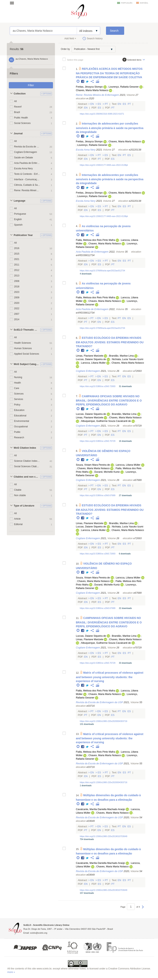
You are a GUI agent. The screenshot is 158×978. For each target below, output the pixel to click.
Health (17, 382)
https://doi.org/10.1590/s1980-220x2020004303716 (103, 721)
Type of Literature (24, 505)
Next (142, 908)
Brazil (17, 112)
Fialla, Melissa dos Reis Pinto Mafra (95, 240)
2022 (16, 308)
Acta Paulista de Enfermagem (27, 163)
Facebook (82, 81)
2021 (16, 259)
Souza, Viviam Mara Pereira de (93, 464)
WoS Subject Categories (26, 364)
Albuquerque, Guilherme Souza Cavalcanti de (106, 421)
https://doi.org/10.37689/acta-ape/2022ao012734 (102, 270)
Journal (18, 133)
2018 (16, 286)
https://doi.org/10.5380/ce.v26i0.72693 (97, 386)
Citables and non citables (26, 476)
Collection (20, 93)
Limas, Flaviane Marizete (89, 355)
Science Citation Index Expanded (27, 461)
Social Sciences (22, 123)
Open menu (13, 3)
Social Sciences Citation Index (27, 466)
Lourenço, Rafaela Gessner (124, 86)
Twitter (87, 81)
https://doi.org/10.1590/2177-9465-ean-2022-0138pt (104, 165)
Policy (17, 404)
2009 (16, 297)
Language (19, 200)
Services (18, 399)
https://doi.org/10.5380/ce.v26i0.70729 (97, 441)
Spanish (18, 224)
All (15, 101)
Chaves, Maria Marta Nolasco (92, 90)
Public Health (21, 117)
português (126, 3)
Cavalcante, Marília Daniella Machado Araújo (100, 809)
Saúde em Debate (23, 157)
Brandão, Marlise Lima (121, 355)
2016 (16, 248)
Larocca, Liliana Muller (93, 362)
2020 (16, 303)
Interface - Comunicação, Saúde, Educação (27, 179)
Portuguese (20, 213)
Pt (106, 104)
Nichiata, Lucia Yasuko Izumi (127, 359)
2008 (16, 281)
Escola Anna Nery (23, 168)
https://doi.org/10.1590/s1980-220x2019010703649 (103, 836)
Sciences (19, 393)
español (144, 3)
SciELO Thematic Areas (26, 329)
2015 (16, 253)
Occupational (21, 426)
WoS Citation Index (25, 447)
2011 (16, 264)
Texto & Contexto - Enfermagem (27, 174)
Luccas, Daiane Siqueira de (91, 359)
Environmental (21, 421)
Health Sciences (22, 343)
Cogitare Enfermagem (25, 152)
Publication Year (23, 235)
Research (19, 437)
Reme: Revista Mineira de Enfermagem (27, 190)
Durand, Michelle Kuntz (107, 472)
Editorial (18, 524)
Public (17, 432)
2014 (16, 319)
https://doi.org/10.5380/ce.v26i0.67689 (97, 495)
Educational (20, 415)
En (92, 104)
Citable (17, 490)
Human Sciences (23, 348)
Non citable (20, 495)
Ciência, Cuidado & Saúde (27, 185)
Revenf (18, 106)
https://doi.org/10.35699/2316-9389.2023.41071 (102, 114)
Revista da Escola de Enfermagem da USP (27, 146)
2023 (16, 292)
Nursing (18, 377)
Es (99, 104)
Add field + (70, 38)
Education (19, 410)
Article (17, 518)
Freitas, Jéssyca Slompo (89, 86)
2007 (16, 314)
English (18, 219)
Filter (31, 85)
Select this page (75, 59)
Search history (95, 38)
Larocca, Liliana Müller (128, 464)
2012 (16, 270)
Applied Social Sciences (26, 353)
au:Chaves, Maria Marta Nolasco (43, 31)
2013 (16, 275)
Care (16, 388)
